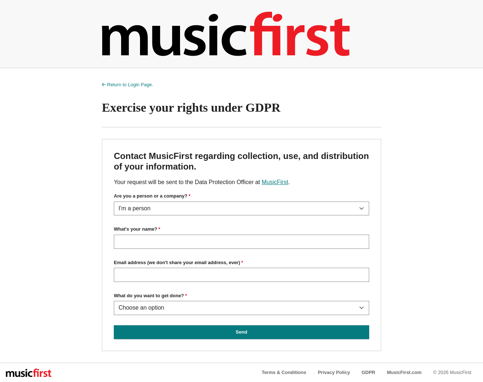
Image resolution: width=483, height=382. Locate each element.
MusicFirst (275, 182)
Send (241, 332)
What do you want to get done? (149, 295)
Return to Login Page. (127, 84)
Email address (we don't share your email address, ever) (177, 262)
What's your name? (135, 229)
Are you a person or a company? (150, 196)
